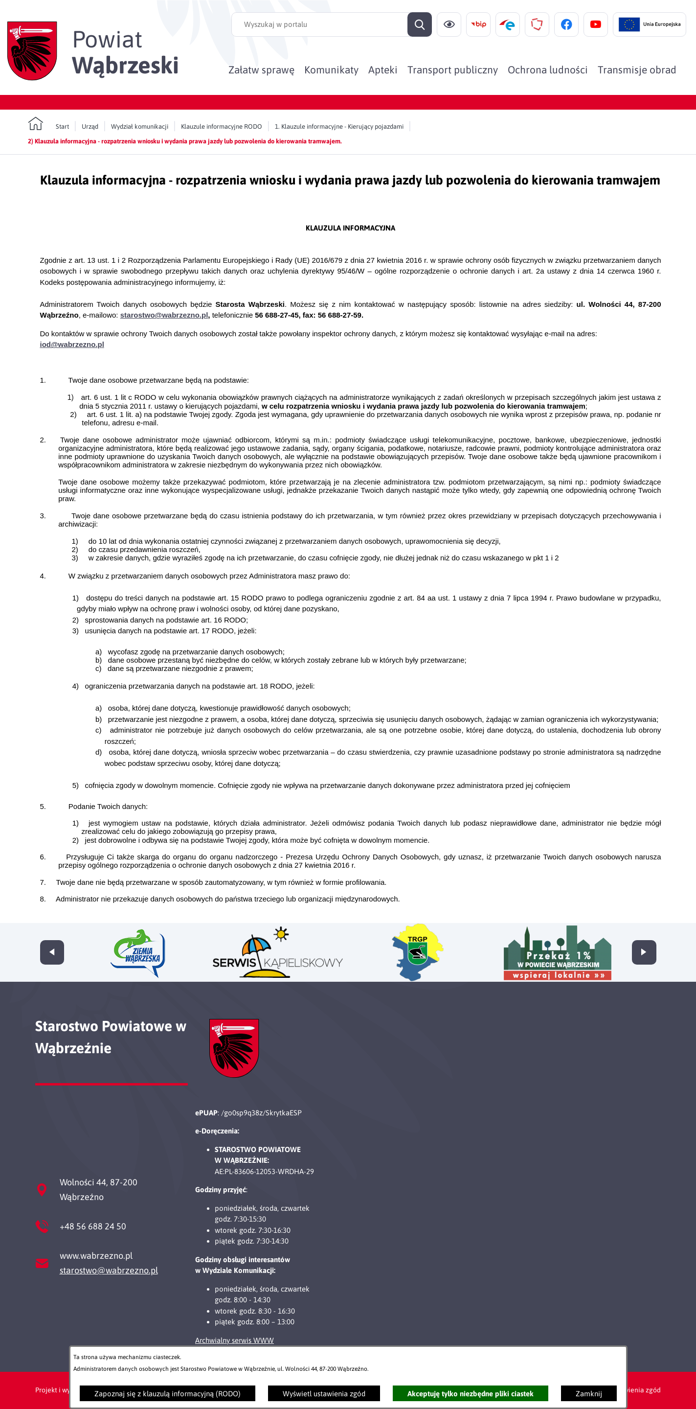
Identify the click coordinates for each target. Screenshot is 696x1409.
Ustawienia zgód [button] (635, 1390)
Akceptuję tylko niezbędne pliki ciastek (470, 1393)
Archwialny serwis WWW (234, 1340)
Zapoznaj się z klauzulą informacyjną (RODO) (167, 1393)
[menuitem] (261, 69)
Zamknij (589, 1393)
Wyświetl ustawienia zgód (324, 1393)
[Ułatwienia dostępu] (449, 24)
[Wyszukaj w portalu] (331, 24)
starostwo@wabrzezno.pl (109, 1270)
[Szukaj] (419, 24)
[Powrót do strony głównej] (48, 124)
